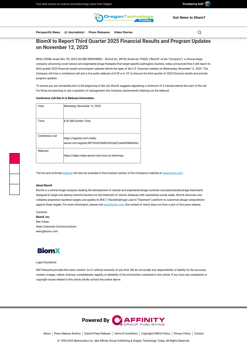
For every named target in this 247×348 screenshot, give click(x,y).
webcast (67, 173)
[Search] (199, 32)
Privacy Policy (182, 333)
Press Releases (99, 32)
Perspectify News (48, 32)
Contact (199, 333)
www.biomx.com (172, 173)
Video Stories (123, 32)
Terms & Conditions (126, 333)
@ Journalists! (74, 32)
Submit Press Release (97, 333)
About (47, 333)
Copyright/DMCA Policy (155, 333)
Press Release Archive (67, 333)
